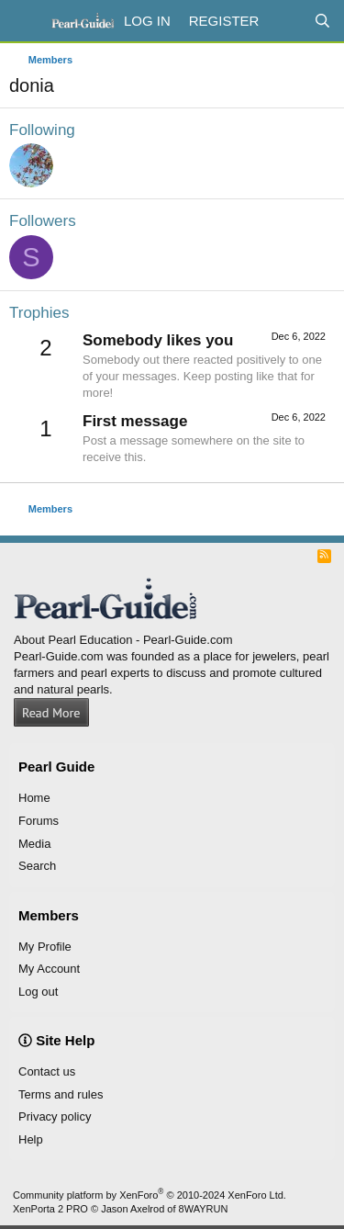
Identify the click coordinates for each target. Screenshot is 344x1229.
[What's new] (286, 21)
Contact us (46, 1071)
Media (34, 844)
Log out (38, 991)
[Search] (322, 21)
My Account (49, 968)
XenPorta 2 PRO (50, 1208)
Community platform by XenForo (149, 1195)
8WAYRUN (203, 1208)
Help (30, 1139)
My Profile (45, 946)
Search (37, 866)
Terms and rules (60, 1094)
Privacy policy (54, 1116)
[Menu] (25, 21)
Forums (38, 821)
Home (34, 798)
